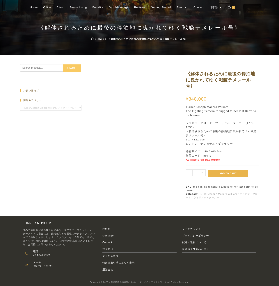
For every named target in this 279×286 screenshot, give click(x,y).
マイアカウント (191, 228)
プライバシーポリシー (195, 235)
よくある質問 (110, 255)
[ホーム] (92, 39)
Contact (107, 242)
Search (72, 68)
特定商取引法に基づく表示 (118, 262)
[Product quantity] (195, 172)
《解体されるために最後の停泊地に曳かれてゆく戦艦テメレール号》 (148, 39)
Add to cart (228, 173)
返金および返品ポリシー (197, 249)
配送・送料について (194, 242)
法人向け (107, 249)
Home (106, 228)
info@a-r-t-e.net (43, 265)
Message (108, 235)
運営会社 (107, 269)
